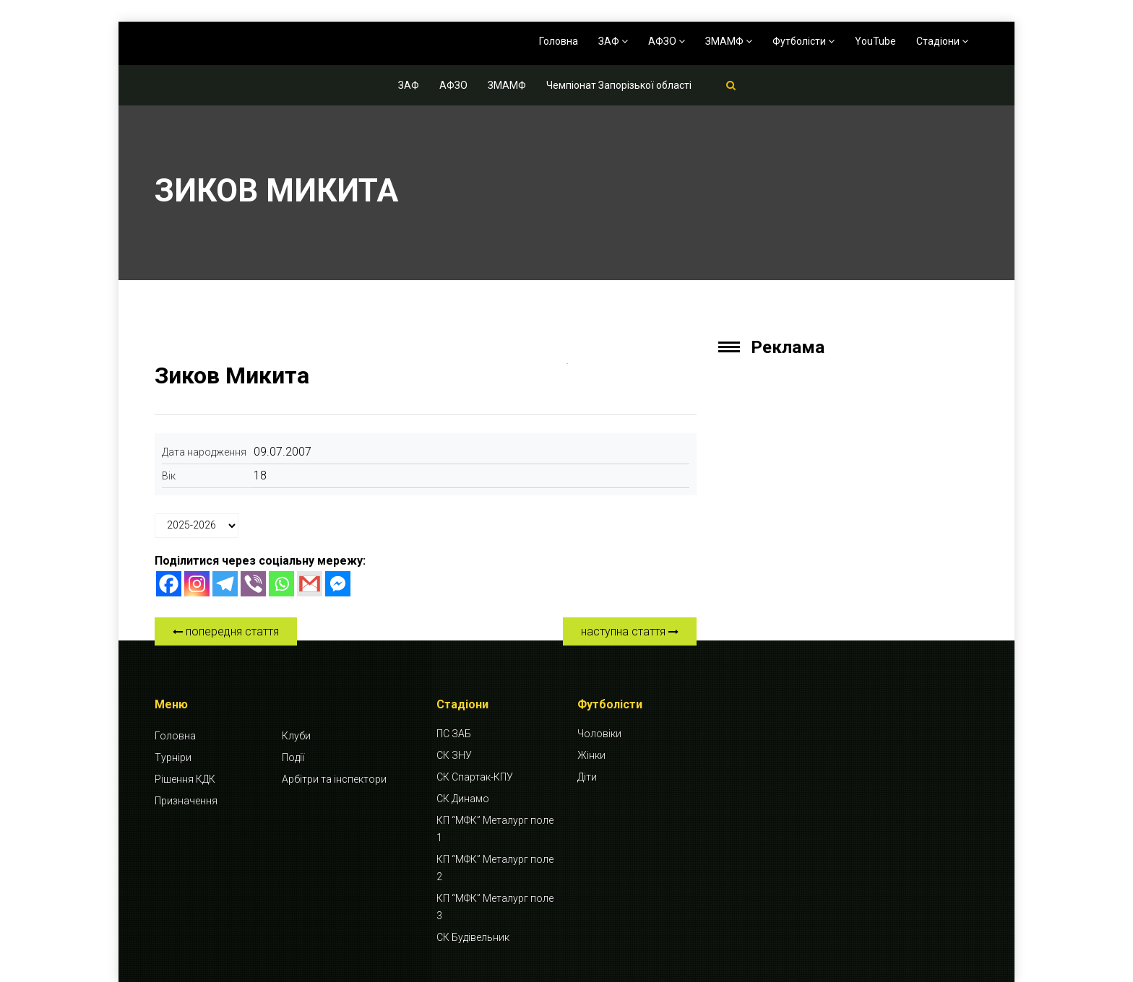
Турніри (173, 757)
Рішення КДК (185, 779)
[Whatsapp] (281, 583)
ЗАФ (613, 41)
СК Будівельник (472, 937)
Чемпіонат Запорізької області (619, 85)
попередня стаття (226, 631)
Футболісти (803, 41)
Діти (587, 777)
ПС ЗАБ (453, 733)
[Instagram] (197, 583)
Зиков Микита (232, 375)
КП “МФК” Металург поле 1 (494, 828)
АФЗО (666, 41)
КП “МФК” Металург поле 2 (494, 867)
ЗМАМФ (728, 41)
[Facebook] (168, 583)
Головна (558, 41)
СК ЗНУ (454, 755)
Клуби (296, 736)
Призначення (186, 801)
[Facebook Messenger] (337, 583)
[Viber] (253, 583)
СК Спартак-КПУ (474, 777)
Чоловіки (599, 733)
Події (293, 757)
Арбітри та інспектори (334, 779)
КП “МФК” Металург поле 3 (494, 906)
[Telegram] (225, 583)
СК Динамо (462, 798)
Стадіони (942, 41)
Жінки (591, 755)
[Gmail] (309, 583)
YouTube (875, 41)
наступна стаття (629, 631)
